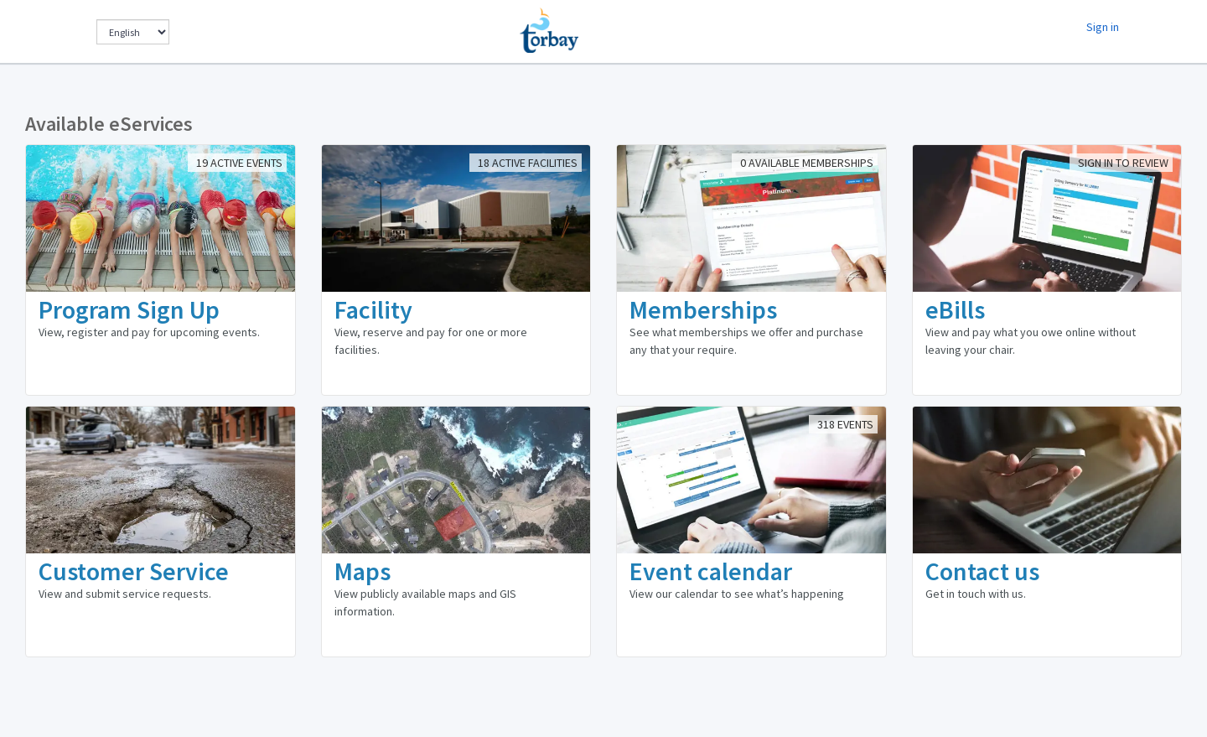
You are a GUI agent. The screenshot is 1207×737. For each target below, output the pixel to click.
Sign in (1102, 26)
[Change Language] (132, 31)
